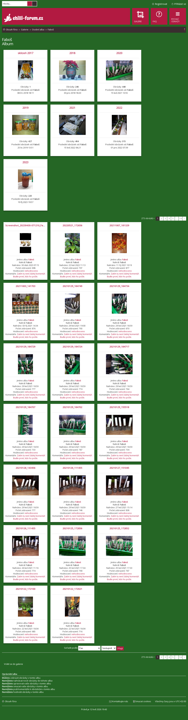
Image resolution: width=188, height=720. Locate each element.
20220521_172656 (72, 225)
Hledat (29, 3)
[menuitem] (159, 16)
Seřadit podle (82, 647)
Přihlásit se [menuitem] (180, 4)
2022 (119, 108)
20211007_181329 (119, 225)
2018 (72, 53)
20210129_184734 (119, 286)
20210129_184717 (119, 346)
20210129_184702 (72, 407)
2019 (25, 108)
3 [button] (165, 218)
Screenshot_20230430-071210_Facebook (28, 225)
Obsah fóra (10, 701)
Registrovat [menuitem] (161, 4)
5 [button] (173, 218)
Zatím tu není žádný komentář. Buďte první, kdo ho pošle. (29, 275)
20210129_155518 (119, 407)
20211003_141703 (25, 286)
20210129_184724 (72, 346)
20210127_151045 (119, 467)
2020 (119, 53)
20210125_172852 (119, 528)
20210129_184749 (72, 286)
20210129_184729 (25, 346)
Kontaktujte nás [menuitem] (120, 701)
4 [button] (169, 218)
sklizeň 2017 (25, 53)
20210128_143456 (25, 467)
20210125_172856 (72, 528)
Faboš (7, 39)
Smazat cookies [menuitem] (143, 701)
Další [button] (184, 219)
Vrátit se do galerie (13, 664)
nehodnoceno (31, 270)
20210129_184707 (25, 407)
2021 (72, 108)
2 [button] (161, 218)
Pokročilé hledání (34, 3)
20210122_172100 (25, 588)
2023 (25, 162)
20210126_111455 (72, 467)
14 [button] (180, 218)
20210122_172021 (72, 588)
